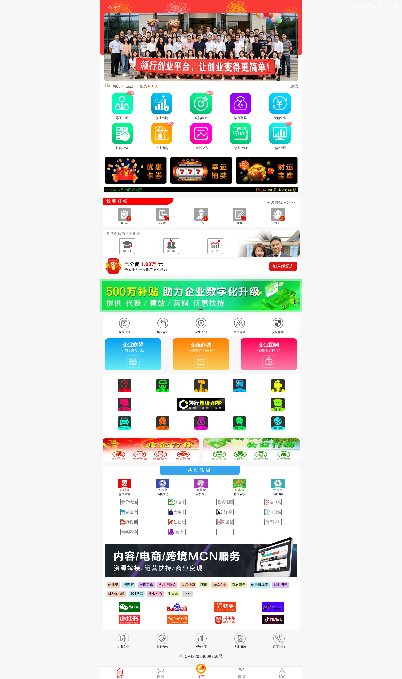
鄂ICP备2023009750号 (201, 656)
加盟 (294, 86)
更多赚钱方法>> (281, 202)
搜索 (358, 6)
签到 (341, 6)
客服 (391, 6)
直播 (375, 6)
